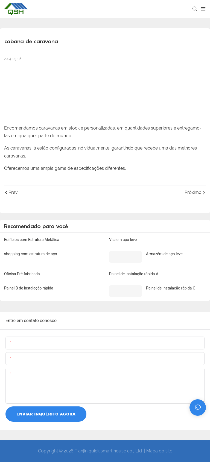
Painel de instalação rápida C (170, 288)
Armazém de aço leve (164, 254)
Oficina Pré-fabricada (22, 274)
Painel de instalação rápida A (133, 274)
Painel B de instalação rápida (28, 288)
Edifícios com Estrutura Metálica (31, 239)
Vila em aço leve (123, 239)
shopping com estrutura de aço (30, 254)
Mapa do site (159, 451)
